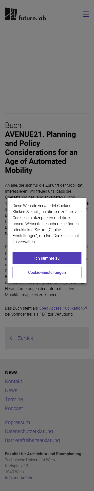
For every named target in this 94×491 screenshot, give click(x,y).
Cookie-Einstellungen (47, 272)
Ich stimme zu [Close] (47, 258)
